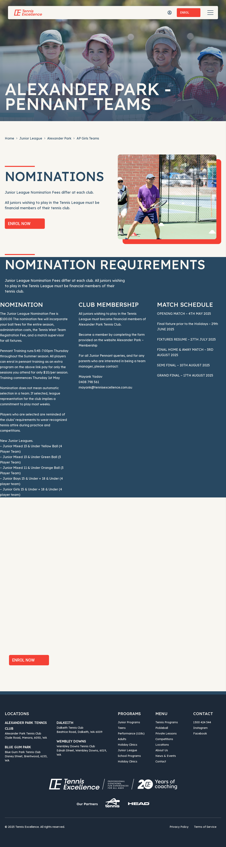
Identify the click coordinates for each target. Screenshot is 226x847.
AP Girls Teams (88, 138)
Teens (122, 728)
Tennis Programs (166, 722)
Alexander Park (59, 138)
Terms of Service (205, 827)
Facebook (200, 733)
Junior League (30, 138)
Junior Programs (129, 722)
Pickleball (161, 728)
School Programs (129, 756)
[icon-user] (169, 12)
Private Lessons (166, 733)
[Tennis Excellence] (28, 12)
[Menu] (210, 13)
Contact (160, 761)
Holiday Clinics (127, 744)
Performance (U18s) (131, 733)
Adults (122, 739)
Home (9, 138)
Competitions (164, 739)
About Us (161, 750)
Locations (162, 744)
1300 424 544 (202, 722)
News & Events (165, 756)
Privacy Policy (179, 827)
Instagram (200, 728)
